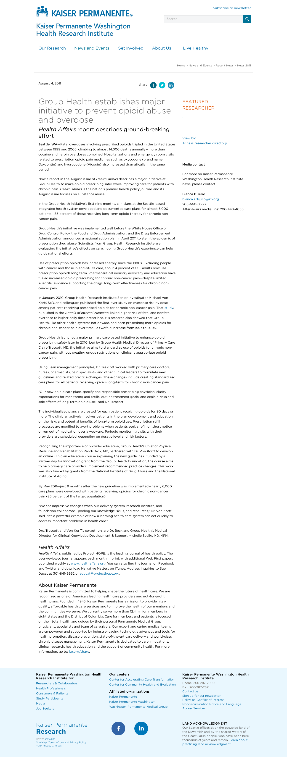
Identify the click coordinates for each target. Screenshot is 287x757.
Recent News (225, 65)
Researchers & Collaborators (56, 683)
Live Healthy (195, 48)
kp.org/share (79, 651)
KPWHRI (50, 739)
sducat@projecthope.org (99, 573)
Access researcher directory (204, 143)
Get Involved (131, 48)
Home (181, 65)
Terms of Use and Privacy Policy (67, 742)
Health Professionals (51, 688)
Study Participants (49, 698)
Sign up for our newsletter (201, 695)
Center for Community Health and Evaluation (142, 684)
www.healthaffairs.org (88, 563)
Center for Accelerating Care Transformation (142, 679)
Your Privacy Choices (48, 745)
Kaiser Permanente (123, 696)
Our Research (52, 48)
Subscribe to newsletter (232, 8)
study (169, 308)
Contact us (190, 691)
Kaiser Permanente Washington (132, 701)
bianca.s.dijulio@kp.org (200, 199)
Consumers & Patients (52, 693)
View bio (189, 138)
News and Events (91, 48)
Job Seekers (45, 708)
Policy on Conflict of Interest (203, 700)
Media (40, 703)
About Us (161, 48)
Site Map (41, 742)
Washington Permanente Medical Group (138, 706)
